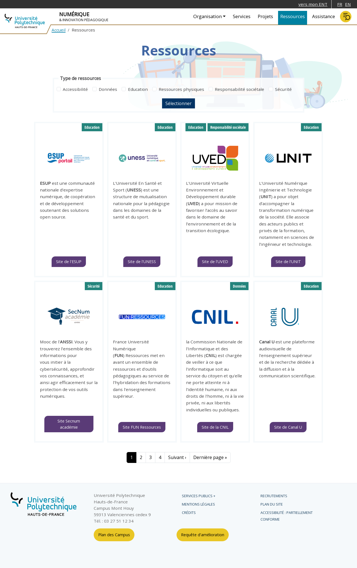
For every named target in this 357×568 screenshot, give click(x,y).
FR (339, 4)
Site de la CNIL (215, 427)
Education (138, 89)
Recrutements (273, 495)
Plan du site (271, 504)
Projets (265, 16)
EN (348, 4)
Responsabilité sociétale (239, 89)
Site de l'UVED (215, 261)
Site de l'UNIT (288, 261)
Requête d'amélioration (202, 534)
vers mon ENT (312, 4)
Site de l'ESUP (68, 261)
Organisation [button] (207, 16)
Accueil (59, 30)
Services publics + (198, 495)
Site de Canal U (288, 427)
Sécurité (283, 89)
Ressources (292, 16)
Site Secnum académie (68, 424)
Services (241, 16)
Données (108, 89)
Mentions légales (198, 504)
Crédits (189, 512)
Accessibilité (75, 89)
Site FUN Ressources (142, 427)
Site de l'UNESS (142, 261)
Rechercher (345, 16)
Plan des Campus (114, 534)
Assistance (323, 16)
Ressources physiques (181, 89)
